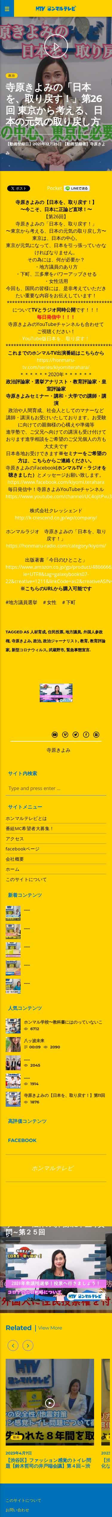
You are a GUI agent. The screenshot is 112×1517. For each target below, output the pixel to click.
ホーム (12, 869)
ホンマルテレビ (52, 1168)
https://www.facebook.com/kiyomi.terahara (56, 482)
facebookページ (23, 849)
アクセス (15, 838)
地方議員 (73, 631)
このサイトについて (26, 879)
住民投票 (55, 631)
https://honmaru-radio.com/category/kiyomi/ (56, 545)
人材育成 (38, 631)
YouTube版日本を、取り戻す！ (56, 338)
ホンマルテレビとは (26, 818)
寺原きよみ (21, 640)
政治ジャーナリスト (60, 640)
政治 (11, 75)
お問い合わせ (17, 1510)
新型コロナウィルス (29, 649)
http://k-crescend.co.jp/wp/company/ (56, 517)
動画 (16, 1437)
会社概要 (15, 859)
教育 (84, 640)
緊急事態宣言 (78, 649)
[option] (50, 1417)
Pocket (54, 188)
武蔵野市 (56, 649)
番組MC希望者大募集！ (30, 828)
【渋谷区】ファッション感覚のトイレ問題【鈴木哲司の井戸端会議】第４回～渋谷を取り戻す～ (48, 1466)
